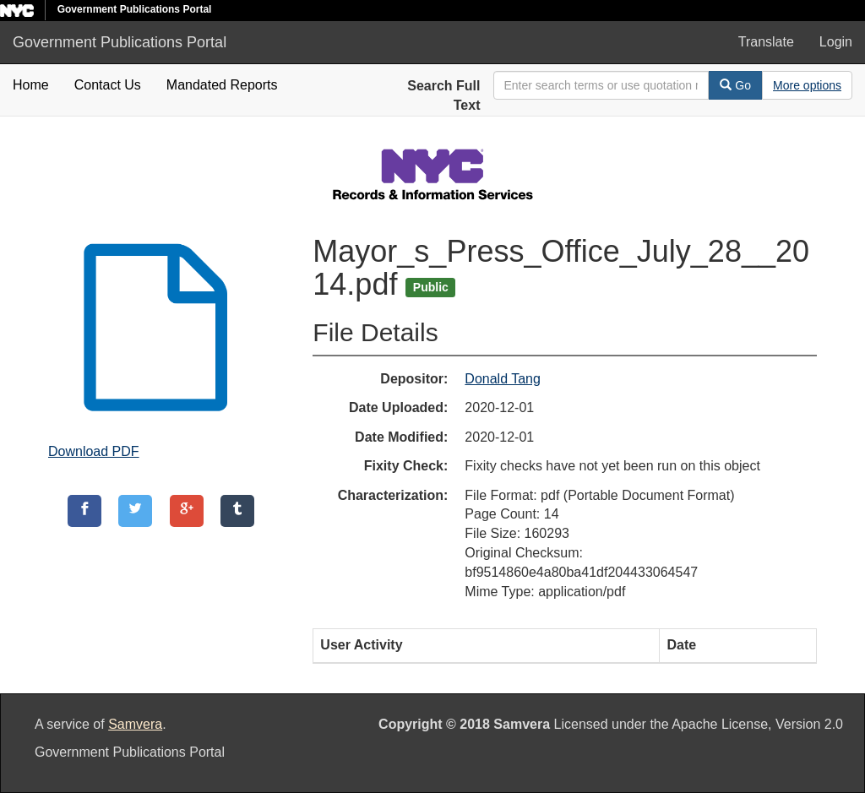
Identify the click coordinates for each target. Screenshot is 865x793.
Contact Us (107, 85)
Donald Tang (503, 379)
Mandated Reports (222, 85)
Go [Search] (735, 85)
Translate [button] (766, 42)
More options (807, 85)
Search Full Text (443, 95)
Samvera (135, 724)
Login (835, 42)
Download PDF (93, 451)
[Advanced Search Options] (807, 85)
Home (31, 85)
